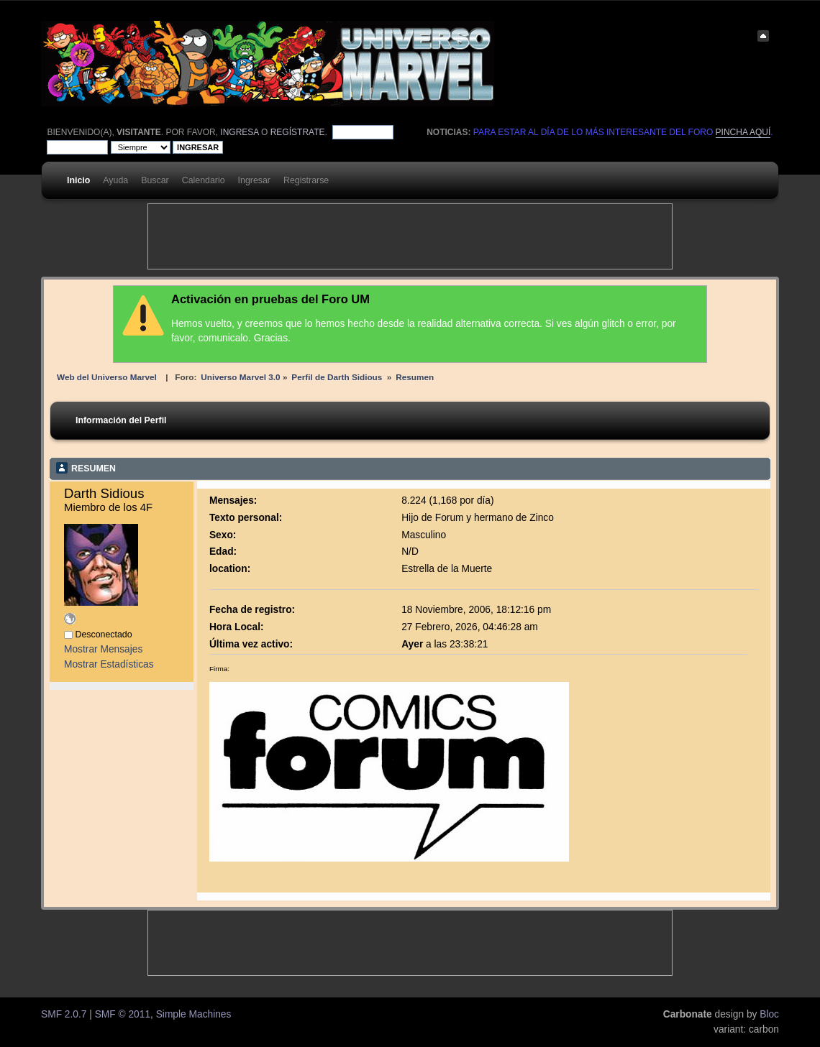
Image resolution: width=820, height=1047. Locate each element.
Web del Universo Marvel (107, 377)
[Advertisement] (410, 236)
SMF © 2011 (122, 1014)
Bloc (769, 1014)
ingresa (239, 132)
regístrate (297, 132)
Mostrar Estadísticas (109, 664)
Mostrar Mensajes (103, 649)
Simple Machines (194, 1014)
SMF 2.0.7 (63, 1014)
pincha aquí (743, 132)
